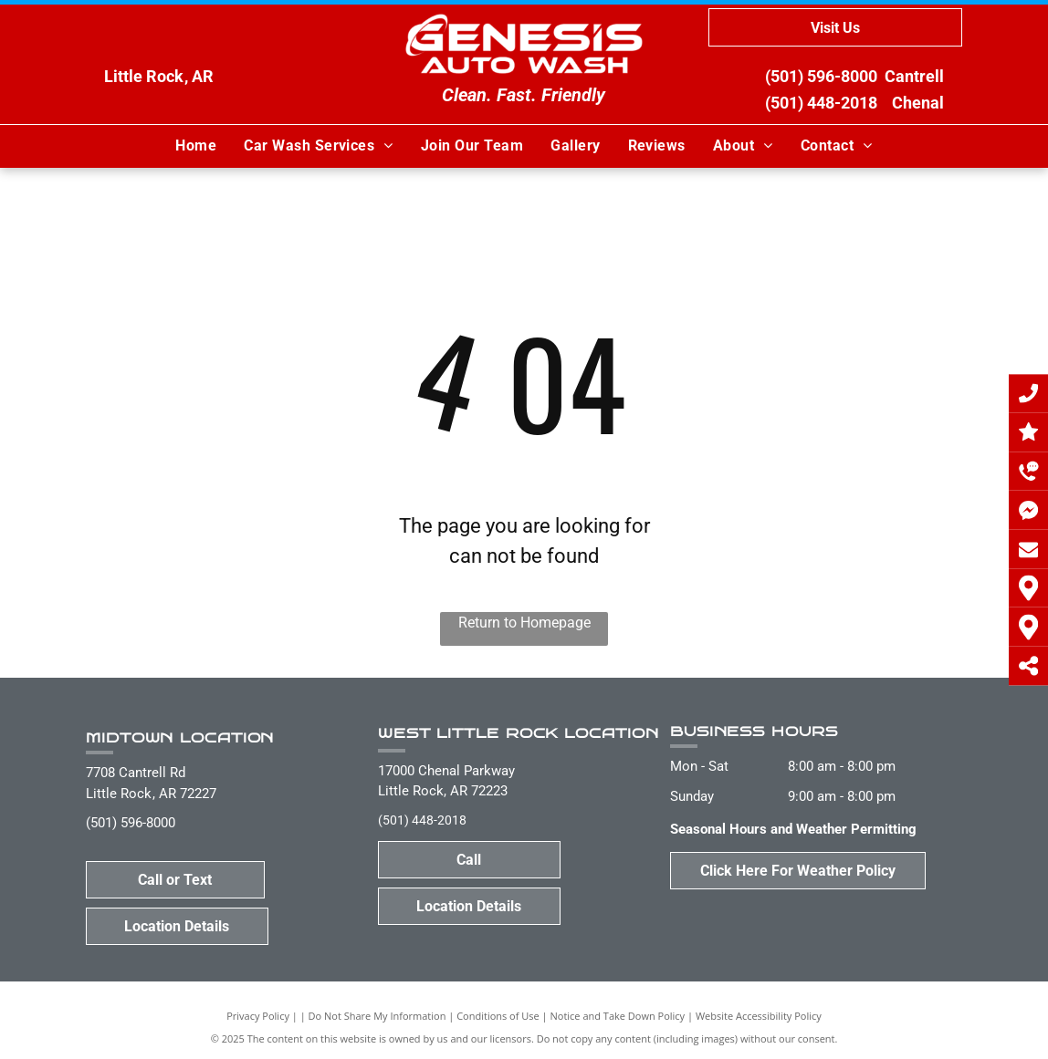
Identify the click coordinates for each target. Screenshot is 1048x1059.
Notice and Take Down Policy (618, 1016)
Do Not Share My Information (377, 1016)
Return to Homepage (524, 622)
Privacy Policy (257, 1016)
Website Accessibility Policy (759, 1016)
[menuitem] (196, 145)
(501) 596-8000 (821, 76)
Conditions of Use (498, 1016)
